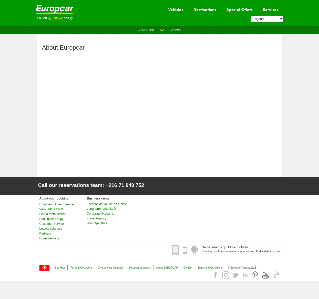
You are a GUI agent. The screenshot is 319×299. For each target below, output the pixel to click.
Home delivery (49, 238)
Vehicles (175, 9)
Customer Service (51, 224)
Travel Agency (96, 218)
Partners (45, 233)
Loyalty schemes (50, 228)
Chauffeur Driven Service (56, 204)
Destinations (204, 9)
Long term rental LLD (101, 209)
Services (270, 9)
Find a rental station (52, 214)
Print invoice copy (51, 219)
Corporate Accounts (100, 213)
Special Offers (240, 9)
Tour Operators (97, 223)
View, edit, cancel (51, 209)
